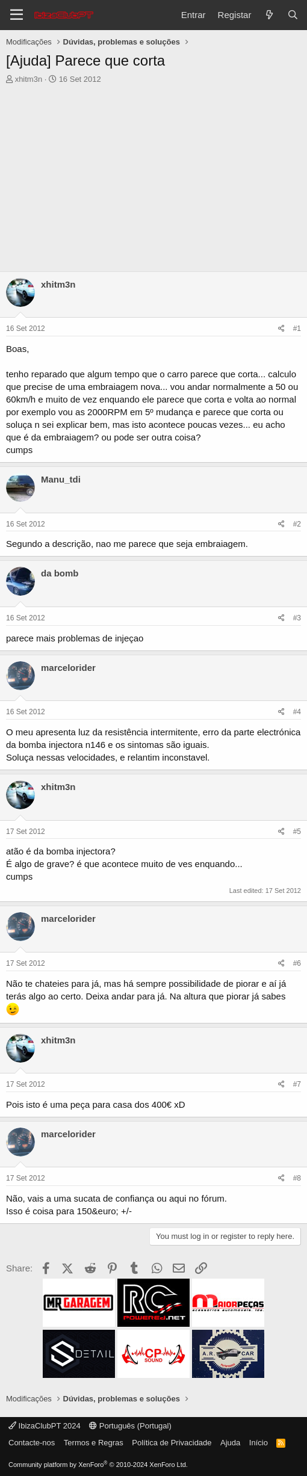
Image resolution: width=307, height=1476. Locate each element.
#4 (297, 712)
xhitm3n (29, 79)
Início (258, 1442)
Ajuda (230, 1442)
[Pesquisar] (293, 15)
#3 (297, 618)
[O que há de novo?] (269, 15)
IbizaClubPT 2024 (44, 1425)
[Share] (281, 329)
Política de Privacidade (171, 1442)
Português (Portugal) (130, 1425)
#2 (297, 524)
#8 (297, 1178)
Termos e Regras (93, 1442)
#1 (297, 328)
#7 (297, 1084)
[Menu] (16, 15)
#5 (297, 831)
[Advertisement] (153, 175)
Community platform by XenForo (98, 1464)
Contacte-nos (31, 1442)
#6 (297, 963)
